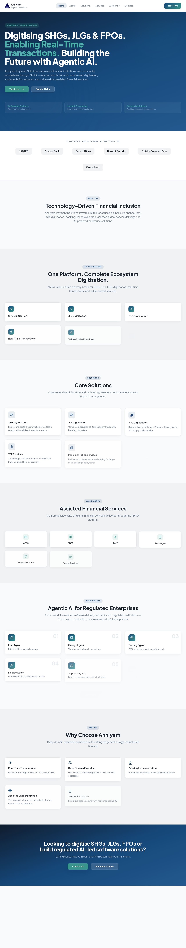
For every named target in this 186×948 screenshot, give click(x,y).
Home (61, 5)
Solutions (85, 5)
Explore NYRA (43, 90)
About (72, 5)
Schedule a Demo (104, 868)
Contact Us (78, 868)
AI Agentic (114, 5)
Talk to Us (173, 5)
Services (99, 5)
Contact (129, 5)
